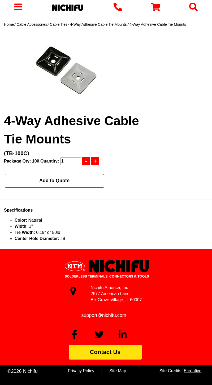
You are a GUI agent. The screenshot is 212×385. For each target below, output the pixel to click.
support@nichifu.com (103, 315)
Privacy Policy (81, 371)
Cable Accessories (31, 24)
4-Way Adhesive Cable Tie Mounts (98, 24)
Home (9, 24)
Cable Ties (58, 24)
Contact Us (105, 352)
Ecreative (192, 371)
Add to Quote (54, 180)
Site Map (117, 371)
